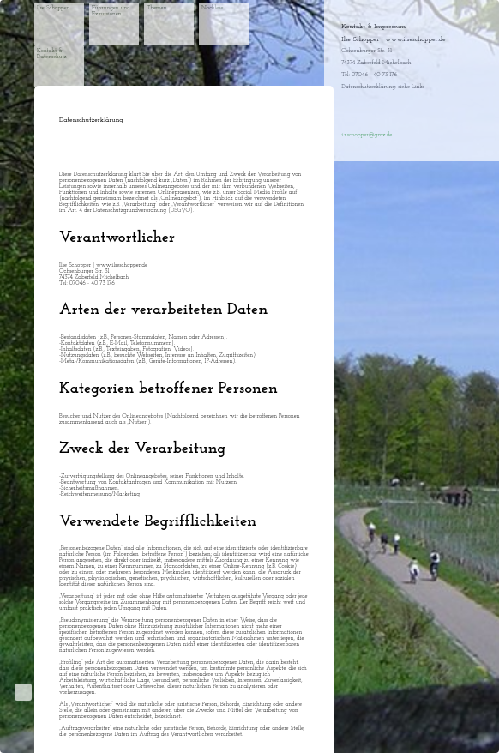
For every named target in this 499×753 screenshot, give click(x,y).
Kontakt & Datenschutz (52, 54)
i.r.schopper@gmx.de (366, 135)
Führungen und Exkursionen (111, 11)
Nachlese (212, 8)
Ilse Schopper (53, 8)
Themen (157, 8)
